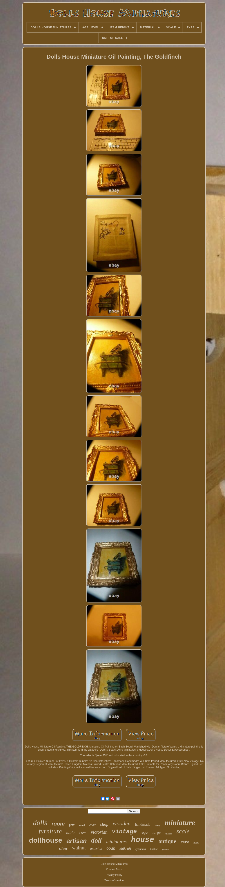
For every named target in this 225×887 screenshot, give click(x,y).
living (157, 825)
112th (82, 833)
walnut (79, 848)
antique (167, 841)
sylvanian (140, 849)
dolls (40, 823)
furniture (50, 831)
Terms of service (113, 880)
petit (72, 825)
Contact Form (114, 869)
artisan (77, 840)
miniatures (116, 841)
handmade (142, 824)
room (58, 824)
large (156, 832)
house (142, 840)
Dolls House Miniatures (113, 863)
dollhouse (45, 840)
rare (185, 842)
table (70, 832)
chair (92, 825)
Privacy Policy (114, 874)
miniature (180, 822)
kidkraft (125, 848)
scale (183, 831)
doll (96, 840)
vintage (124, 831)
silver (63, 848)
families (165, 849)
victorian (99, 832)
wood (82, 825)
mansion (96, 849)
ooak (110, 848)
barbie (154, 849)
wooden (122, 823)
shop (104, 824)
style (144, 833)
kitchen (168, 833)
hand (196, 842)
